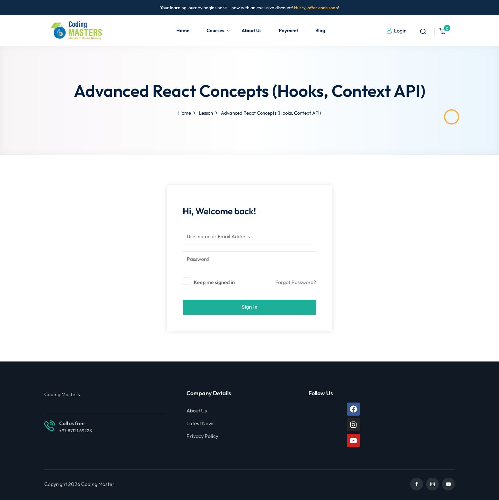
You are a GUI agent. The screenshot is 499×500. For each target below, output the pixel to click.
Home (182, 30)
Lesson (206, 113)
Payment (288, 30)
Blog (320, 30)
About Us (252, 30)
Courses (218, 30)
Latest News (200, 423)
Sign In (249, 307)
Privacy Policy (202, 436)
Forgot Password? (295, 282)
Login (396, 30)
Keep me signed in (214, 282)
